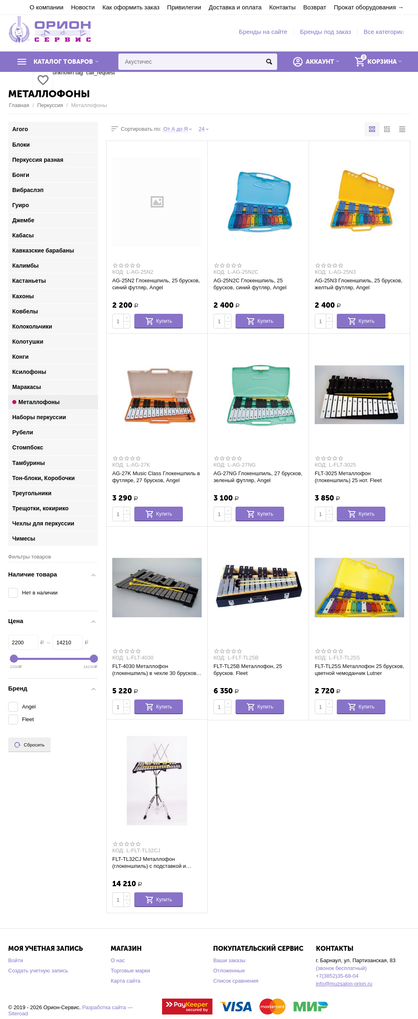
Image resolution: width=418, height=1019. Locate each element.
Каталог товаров (63, 61)
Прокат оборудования (365, 7)
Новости (83, 7)
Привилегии (184, 7)
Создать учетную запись (38, 971)
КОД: (118, 272)
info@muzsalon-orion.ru (344, 984)
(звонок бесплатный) (341, 968)
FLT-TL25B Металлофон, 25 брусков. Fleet (247, 669)
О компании (47, 7)
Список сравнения (235, 981)
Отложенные (229, 971)
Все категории (384, 31)
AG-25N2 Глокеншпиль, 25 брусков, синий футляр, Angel (156, 284)
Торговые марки (130, 971)
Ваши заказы (229, 960)
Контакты (282, 7)
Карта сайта (125, 981)
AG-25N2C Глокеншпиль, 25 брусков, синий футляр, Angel (250, 284)
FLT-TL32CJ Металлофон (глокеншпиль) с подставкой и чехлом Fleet (149, 862)
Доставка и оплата (235, 7)
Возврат (314, 7)
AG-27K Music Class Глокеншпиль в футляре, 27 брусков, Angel (156, 476)
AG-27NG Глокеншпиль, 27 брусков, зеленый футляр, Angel (257, 476)
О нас (118, 960)
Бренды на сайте (263, 31)
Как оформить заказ (131, 7)
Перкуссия (50, 105)
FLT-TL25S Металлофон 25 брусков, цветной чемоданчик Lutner (359, 669)
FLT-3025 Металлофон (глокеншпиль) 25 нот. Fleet (348, 476)
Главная (19, 105)
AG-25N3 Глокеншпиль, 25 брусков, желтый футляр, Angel (358, 284)
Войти (15, 960)
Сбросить (29, 745)
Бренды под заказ (325, 31)
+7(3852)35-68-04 (337, 976)
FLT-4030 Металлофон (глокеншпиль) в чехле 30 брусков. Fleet (155, 669)
